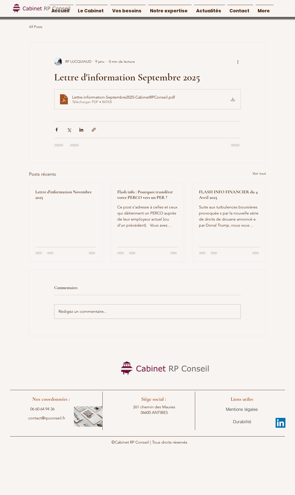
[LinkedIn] (280, 423)
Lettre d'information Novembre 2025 (63, 194)
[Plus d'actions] (238, 61)
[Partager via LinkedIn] (81, 129)
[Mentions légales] (242, 409)
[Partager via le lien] (93, 129)
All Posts (35, 26)
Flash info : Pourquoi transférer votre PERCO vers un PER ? (145, 194)
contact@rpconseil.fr (46, 418)
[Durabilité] (242, 422)
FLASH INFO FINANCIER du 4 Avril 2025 (228, 194)
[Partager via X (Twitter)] (69, 129)
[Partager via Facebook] (56, 129)
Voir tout (259, 173)
